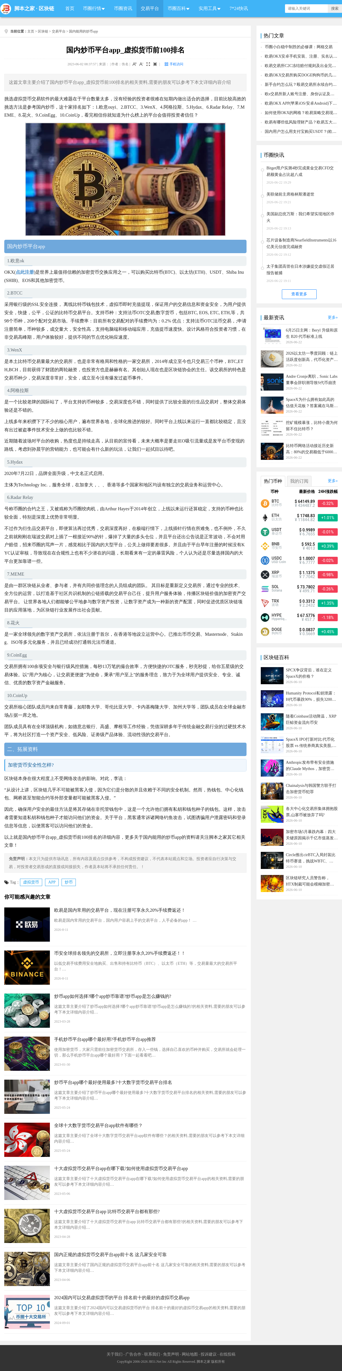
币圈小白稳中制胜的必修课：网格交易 (299, 47)
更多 (332, 317)
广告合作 (133, 1354)
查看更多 (299, 294)
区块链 (46, 8)
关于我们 (115, 1354)
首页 (69, 8)
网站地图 (190, 1354)
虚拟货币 (31, 882)
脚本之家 (24, 8)
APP (52, 882)
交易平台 (150, 8)
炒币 (69, 882)
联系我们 (152, 1354)
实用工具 (208, 8)
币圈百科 (177, 8)
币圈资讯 (123, 8)
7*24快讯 (239, 8)
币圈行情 (92, 8)
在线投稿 (227, 1354)
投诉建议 (209, 1354)
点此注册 (25, 272)
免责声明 (171, 1354)
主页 (30, 31)
